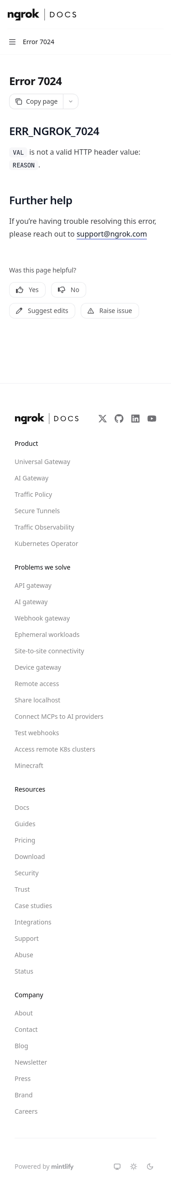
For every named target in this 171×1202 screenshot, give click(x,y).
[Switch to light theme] (133, 1166)
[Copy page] (36, 101)
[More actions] (159, 14)
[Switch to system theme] (117, 1166)
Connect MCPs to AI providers (47, 716)
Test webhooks (37, 732)
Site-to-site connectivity (47, 650)
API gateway (33, 585)
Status (24, 971)
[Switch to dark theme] (150, 1166)
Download (30, 856)
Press (23, 1078)
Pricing (25, 840)
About (24, 1013)
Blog (21, 1045)
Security (27, 873)
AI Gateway (31, 478)
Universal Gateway (42, 461)
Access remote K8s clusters (47, 749)
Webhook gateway (42, 618)
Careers (26, 1111)
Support (27, 938)
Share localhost (37, 700)
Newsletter (31, 1062)
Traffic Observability (44, 527)
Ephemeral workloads (47, 634)
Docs (22, 807)
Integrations (33, 922)
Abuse (24, 954)
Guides (25, 823)
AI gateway (31, 601)
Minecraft (29, 765)
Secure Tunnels (37, 510)
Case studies (33, 905)
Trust (22, 889)
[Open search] (142, 14)
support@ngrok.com (112, 234)
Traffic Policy (33, 494)
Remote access (37, 683)
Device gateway (38, 667)
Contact (26, 1029)
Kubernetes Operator (46, 543)
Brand (24, 1095)
